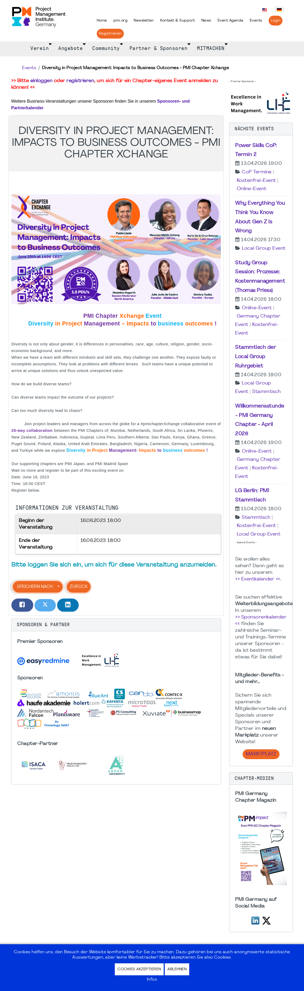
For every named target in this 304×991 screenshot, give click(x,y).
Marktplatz (261, 754)
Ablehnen (177, 969)
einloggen (41, 81)
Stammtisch (266, 392)
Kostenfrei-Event (256, 180)
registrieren (80, 81)
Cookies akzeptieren (139, 969)
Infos (152, 979)
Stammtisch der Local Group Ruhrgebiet (255, 357)
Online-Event (252, 189)
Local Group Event (264, 248)
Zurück (78, 587)
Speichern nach (35, 587)
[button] (116, 624)
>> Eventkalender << (257, 579)
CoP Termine (257, 172)
